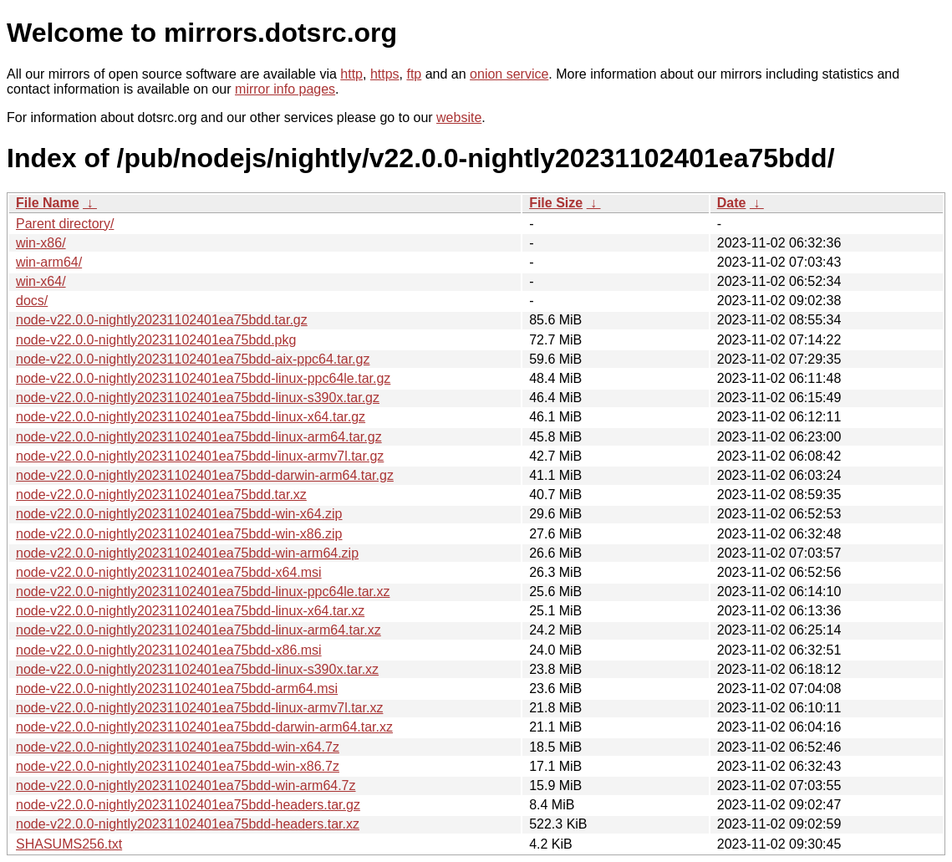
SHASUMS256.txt (69, 844)
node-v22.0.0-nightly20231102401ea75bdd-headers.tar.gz (188, 805)
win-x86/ (41, 243)
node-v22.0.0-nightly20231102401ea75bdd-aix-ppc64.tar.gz (192, 359)
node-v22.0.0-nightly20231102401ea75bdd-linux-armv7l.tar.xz (199, 708)
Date (731, 203)
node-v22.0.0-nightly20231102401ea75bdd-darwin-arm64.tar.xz (204, 727)
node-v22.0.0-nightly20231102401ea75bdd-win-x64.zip (179, 514)
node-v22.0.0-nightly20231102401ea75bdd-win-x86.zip (179, 534)
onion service (509, 74)
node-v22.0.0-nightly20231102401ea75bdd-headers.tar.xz (187, 824)
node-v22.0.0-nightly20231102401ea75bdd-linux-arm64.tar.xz (198, 630)
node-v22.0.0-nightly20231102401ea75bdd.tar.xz (161, 494)
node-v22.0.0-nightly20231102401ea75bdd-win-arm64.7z (186, 785)
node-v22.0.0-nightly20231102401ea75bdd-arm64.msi (177, 688)
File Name (47, 203)
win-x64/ (41, 281)
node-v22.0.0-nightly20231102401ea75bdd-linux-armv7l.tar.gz (200, 456)
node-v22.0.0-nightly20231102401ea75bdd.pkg (156, 340)
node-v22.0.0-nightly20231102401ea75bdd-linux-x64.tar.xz (190, 611)
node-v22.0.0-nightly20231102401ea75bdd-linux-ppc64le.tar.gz (203, 378)
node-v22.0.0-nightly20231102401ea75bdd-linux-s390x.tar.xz (197, 669)
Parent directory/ (65, 224)
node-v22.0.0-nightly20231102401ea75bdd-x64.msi (169, 572)
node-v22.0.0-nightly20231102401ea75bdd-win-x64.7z (177, 747)
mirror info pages (285, 89)
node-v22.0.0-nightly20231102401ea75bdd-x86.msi (169, 650)
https (385, 74)
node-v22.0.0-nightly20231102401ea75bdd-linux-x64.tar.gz (190, 417)
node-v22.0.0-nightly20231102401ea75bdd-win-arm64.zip (187, 553)
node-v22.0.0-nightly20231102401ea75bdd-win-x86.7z (177, 766)
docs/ (32, 300)
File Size (556, 203)
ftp (413, 74)
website (458, 117)
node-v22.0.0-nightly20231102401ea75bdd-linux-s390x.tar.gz (197, 397)
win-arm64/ (49, 262)
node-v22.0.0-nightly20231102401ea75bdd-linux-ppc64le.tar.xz (202, 591)
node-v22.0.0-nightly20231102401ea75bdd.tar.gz (162, 320)
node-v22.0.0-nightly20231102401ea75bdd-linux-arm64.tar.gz (199, 437)
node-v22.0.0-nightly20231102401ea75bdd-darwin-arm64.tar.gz (205, 475)
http (351, 74)
